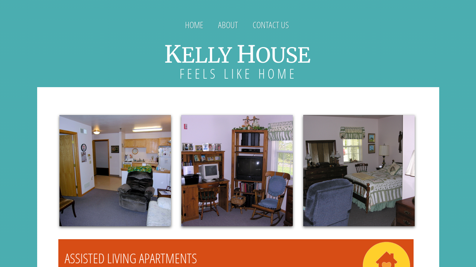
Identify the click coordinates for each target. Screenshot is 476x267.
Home (194, 25)
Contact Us (271, 25)
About (228, 25)
